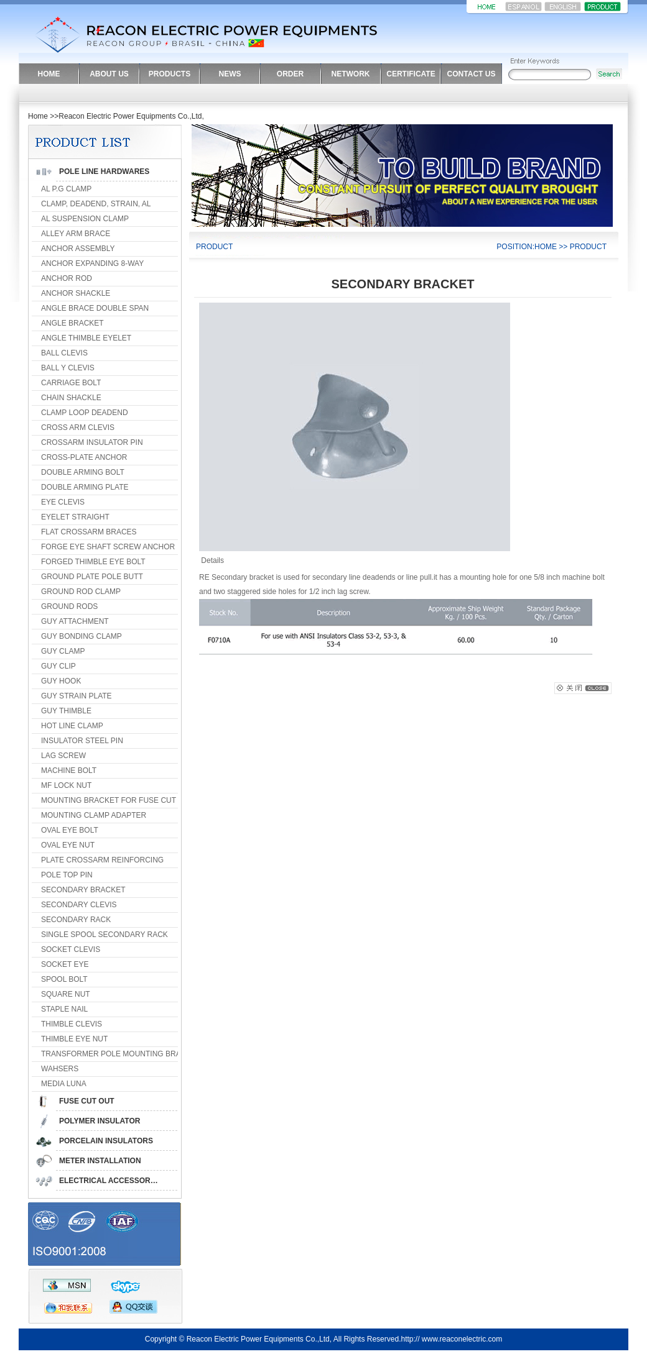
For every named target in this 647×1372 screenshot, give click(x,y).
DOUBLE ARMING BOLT (82, 472)
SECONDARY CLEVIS (79, 904)
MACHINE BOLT (68, 770)
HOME (49, 74)
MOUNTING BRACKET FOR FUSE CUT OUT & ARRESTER (142, 800)
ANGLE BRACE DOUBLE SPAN (95, 308)
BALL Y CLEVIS (68, 368)
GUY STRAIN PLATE (76, 696)
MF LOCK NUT (66, 785)
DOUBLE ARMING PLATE (84, 487)
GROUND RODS (69, 606)
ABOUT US (109, 74)
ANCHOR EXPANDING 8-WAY (92, 263)
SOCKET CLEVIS (70, 949)
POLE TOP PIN (67, 875)
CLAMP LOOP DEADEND (84, 412)
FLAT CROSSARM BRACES (89, 532)
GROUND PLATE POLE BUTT (92, 576)
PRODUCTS (169, 74)
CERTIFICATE (410, 74)
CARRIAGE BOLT (71, 382)
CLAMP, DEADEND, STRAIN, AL (96, 203)
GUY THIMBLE (66, 711)
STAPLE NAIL (64, 1009)
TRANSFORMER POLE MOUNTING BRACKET (121, 1054)
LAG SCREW (63, 755)
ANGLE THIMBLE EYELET (86, 338)
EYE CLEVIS (63, 502)
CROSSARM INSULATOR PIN (92, 442)
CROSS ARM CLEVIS (77, 427)
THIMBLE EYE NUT (74, 1039)
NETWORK (351, 74)
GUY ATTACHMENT (75, 621)
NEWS (230, 74)
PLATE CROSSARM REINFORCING (102, 860)
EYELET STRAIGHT (75, 517)
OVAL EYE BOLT (69, 830)
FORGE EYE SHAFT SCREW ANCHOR (108, 546)
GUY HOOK (61, 681)
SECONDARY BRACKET (83, 889)
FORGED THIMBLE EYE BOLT (93, 561)
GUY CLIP (58, 666)
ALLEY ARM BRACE (75, 233)
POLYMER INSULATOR (99, 1121)
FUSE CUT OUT (86, 1101)
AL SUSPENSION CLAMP (85, 218)
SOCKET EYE (64, 964)
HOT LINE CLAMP (72, 725)
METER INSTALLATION (100, 1160)
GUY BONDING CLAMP (81, 636)
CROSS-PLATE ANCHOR (84, 457)
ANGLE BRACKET (72, 323)
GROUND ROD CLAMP (81, 591)
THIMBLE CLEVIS (71, 1024)
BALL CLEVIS (64, 353)
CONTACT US (471, 74)
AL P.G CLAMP (66, 189)
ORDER (290, 74)
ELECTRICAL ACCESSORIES (110, 1180)
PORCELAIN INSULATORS (106, 1140)
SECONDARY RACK (76, 919)
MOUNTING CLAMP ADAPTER (93, 815)
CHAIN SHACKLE (71, 397)
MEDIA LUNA (63, 1083)
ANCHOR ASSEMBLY (77, 248)
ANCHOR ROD (66, 278)
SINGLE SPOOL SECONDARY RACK (104, 934)
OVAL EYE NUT (68, 845)
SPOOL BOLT (64, 979)
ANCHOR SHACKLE (75, 293)
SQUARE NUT (65, 994)
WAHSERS (59, 1068)
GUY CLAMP (63, 651)
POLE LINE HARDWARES (104, 171)
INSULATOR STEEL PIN (82, 740)
